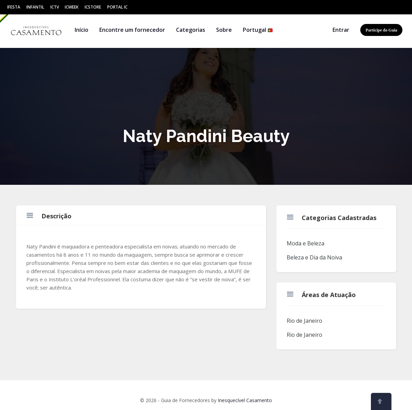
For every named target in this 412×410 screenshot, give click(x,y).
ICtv (54, 7)
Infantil (35, 7)
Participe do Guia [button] (381, 30)
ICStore (93, 7)
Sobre (224, 30)
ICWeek (71, 7)
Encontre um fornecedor (132, 30)
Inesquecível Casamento (245, 400)
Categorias (190, 30)
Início (81, 30)
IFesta (13, 7)
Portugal (258, 30)
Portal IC (117, 7)
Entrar (341, 30)
